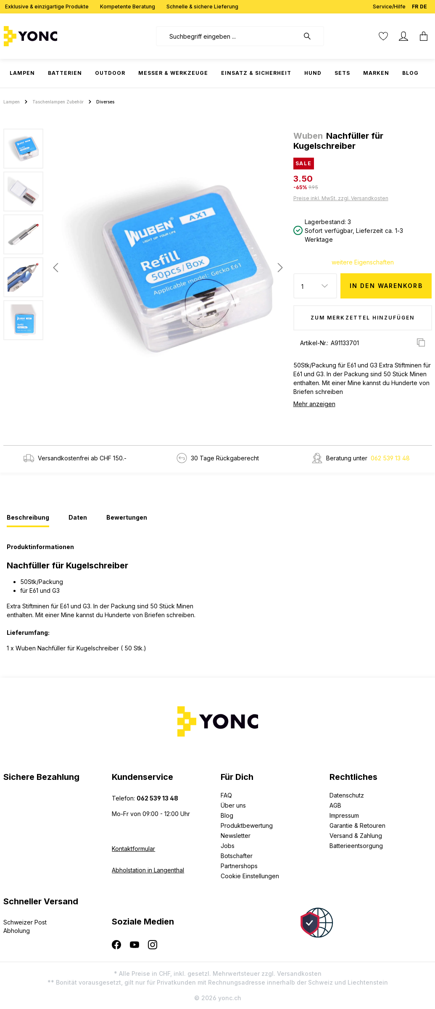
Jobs (228, 845)
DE (423, 5)
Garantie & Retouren (357, 825)
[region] (145, 267)
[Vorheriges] (55, 267)
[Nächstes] (280, 267)
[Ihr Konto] (403, 36)
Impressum (344, 815)
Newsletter (235, 835)
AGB (335, 805)
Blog (227, 815)
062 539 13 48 (390, 458)
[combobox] (227, 36)
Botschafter (237, 855)
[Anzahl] (315, 285)
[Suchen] (311, 36)
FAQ (226, 795)
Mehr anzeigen (314, 403)
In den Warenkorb (386, 285)
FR (415, 5)
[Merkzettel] (383, 36)
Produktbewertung (247, 825)
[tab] (28, 518)
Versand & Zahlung (356, 835)
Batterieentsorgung (356, 845)
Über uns (233, 805)
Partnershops (239, 865)
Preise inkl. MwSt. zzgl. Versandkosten (340, 198)
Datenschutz (347, 795)
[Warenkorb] (421, 36)
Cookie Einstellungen (250, 876)
